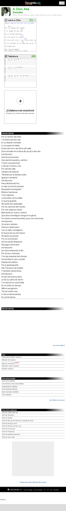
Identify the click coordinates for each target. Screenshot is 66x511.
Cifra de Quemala (8, 415)
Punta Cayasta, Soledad (9, 389)
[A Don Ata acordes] (26, 482)
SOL (22, 23)
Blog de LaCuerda (10, 363)
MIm (12, 23)
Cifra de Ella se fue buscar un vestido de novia (17, 421)
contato (56, 490)
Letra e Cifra (14, 20)
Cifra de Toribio (7, 418)
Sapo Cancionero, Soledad (10, 392)
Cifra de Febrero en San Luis (11, 426)
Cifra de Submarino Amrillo (11, 434)
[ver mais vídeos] (59, 345)
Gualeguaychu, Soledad (9, 386)
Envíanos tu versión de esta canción (20, 105)
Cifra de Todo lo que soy (10, 412)
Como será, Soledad (8, 381)
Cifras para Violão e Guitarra (11, 357)
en (48, 490)
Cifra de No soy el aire (9, 423)
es (45, 490)
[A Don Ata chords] (39, 482)
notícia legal (28, 490)
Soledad (18, 12)
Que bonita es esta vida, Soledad (13, 384)
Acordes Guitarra (7, 369)
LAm (25, 39)
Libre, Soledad (6, 395)
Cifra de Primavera (8, 432)
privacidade (38, 490)
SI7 (15, 23)
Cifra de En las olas (8, 429)
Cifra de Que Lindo (8, 437)
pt (51, 490)
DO (22, 36)
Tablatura (13, 56)
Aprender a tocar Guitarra (10, 366)
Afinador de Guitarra (9, 360)
